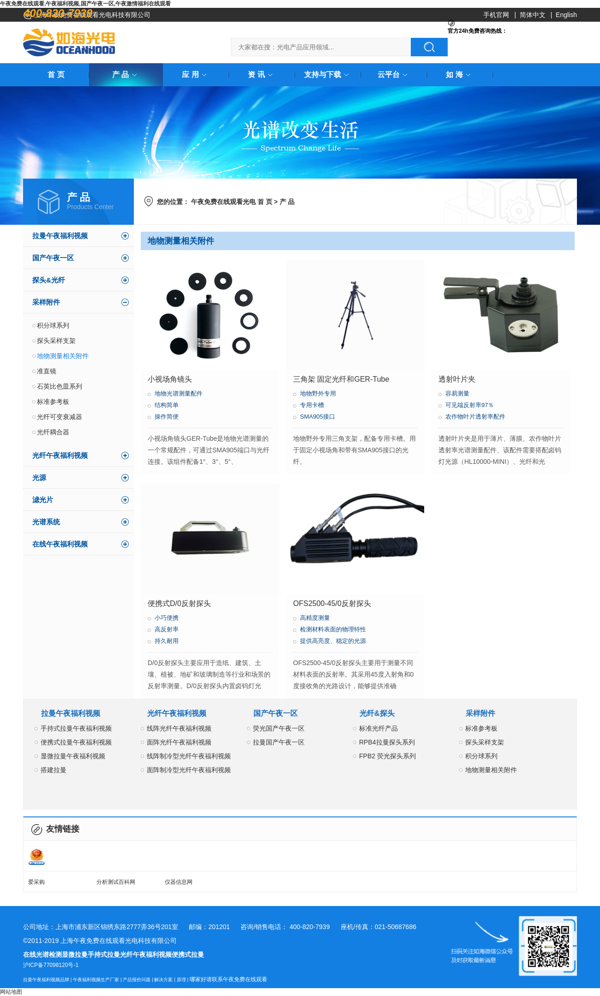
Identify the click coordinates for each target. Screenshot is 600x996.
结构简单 (167, 405)
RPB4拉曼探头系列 (387, 742)
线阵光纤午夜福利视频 (179, 728)
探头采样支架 (56, 340)
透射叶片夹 (456, 379)
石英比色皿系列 (59, 386)
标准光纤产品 (378, 728)
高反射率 (167, 629)
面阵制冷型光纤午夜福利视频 (189, 770)
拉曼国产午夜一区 (279, 742)
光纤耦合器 (53, 432)
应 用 (196, 74)
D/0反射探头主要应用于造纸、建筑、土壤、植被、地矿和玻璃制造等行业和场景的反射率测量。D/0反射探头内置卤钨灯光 (209, 674)
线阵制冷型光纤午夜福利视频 (189, 756)
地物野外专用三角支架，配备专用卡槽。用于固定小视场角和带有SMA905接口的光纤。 (354, 450)
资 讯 (262, 74)
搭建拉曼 (53, 770)
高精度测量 (315, 617)
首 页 (56, 74)
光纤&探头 (377, 713)
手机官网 (496, 14)
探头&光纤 (48, 280)
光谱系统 (46, 522)
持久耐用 (167, 640)
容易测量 (457, 393)
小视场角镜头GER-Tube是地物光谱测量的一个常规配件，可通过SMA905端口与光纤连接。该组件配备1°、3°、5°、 (209, 450)
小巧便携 (167, 617)
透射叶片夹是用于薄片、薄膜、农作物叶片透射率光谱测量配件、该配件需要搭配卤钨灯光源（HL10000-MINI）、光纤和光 (499, 450)
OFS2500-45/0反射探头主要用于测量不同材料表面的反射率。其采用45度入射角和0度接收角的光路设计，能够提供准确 (353, 674)
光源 (39, 477)
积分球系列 (53, 325)
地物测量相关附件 (63, 356)
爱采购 (36, 882)
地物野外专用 (318, 393)
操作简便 (167, 416)
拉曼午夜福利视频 (60, 236)
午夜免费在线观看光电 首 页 (231, 201)
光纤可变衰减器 (59, 416)
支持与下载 (328, 74)
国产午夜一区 (53, 258)
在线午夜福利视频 (60, 544)
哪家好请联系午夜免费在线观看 (228, 979)
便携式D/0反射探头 (179, 603)
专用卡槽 (312, 405)
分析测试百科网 (115, 882)
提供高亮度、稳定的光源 (333, 640)
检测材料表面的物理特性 (333, 629)
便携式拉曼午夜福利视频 (76, 742)
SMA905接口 (317, 416)
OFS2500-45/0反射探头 (332, 603)
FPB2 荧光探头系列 (387, 756)
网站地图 (11, 992)
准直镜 (46, 371)
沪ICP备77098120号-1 (50, 965)
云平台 (394, 74)
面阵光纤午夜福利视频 (179, 742)
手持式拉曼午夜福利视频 (76, 728)
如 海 (460, 74)
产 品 (126, 74)
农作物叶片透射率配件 (475, 416)
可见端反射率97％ (469, 405)
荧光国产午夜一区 (279, 728)
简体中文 (533, 14)
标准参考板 (53, 401)
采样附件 (46, 302)
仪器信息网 (178, 882)
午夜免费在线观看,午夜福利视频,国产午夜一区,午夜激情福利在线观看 (85, 3)
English (566, 14)
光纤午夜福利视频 (60, 455)
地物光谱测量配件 (179, 393)
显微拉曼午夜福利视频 (73, 756)
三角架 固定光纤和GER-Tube (341, 379)
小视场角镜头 (170, 379)
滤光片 (42, 500)
